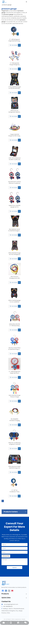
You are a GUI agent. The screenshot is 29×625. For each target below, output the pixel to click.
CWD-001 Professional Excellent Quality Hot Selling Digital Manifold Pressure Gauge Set (14, 158)
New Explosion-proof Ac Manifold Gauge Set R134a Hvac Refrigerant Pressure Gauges (14, 229)
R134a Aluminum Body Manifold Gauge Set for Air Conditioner (14, 467)
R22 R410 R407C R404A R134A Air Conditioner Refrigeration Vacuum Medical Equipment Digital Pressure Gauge (14, 182)
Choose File (6, 556)
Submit (14, 567)
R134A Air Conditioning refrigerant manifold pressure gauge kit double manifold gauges (14, 443)
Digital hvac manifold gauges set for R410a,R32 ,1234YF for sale (14, 206)
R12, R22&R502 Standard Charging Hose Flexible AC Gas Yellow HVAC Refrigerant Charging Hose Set (14, 419)
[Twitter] (9, 591)
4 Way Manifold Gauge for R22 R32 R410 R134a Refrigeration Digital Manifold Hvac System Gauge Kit (14, 87)
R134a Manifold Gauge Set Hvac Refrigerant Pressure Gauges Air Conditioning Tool (14, 253)
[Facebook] (3, 591)
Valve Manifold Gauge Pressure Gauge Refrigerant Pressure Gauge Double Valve (14, 396)
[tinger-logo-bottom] (7, 582)
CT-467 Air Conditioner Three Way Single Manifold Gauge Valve (14, 490)
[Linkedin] (6, 591)
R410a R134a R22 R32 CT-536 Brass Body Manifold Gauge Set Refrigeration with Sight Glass (14, 324)
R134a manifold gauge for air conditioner (14, 301)
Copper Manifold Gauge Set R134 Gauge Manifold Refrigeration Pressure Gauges (14, 135)
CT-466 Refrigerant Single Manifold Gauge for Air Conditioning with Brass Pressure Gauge (15, 40)
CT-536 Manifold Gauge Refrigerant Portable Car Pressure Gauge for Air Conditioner (14, 63)
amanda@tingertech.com (11, 604)
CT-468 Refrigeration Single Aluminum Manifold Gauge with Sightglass (14, 372)
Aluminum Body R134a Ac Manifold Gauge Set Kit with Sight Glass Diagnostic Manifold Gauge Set (14, 348)
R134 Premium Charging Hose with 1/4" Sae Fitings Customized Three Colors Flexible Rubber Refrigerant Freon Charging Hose (14, 277)
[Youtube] (12, 591)
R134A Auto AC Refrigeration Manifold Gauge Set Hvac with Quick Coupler (14, 111)
